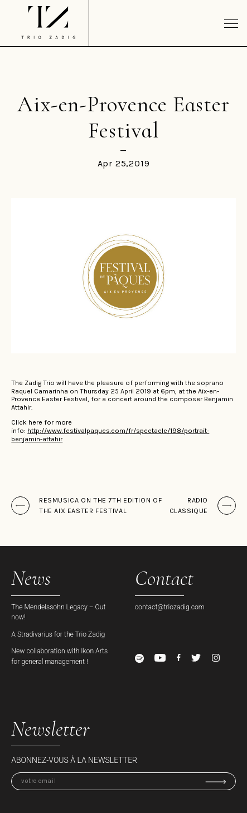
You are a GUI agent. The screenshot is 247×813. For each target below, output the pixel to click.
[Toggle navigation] (231, 23)
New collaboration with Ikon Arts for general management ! (59, 656)
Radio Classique (189, 505)
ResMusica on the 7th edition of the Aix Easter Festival (100, 505)
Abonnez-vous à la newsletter (74, 760)
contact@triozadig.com (170, 607)
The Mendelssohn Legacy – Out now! (58, 612)
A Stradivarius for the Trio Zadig (58, 634)
